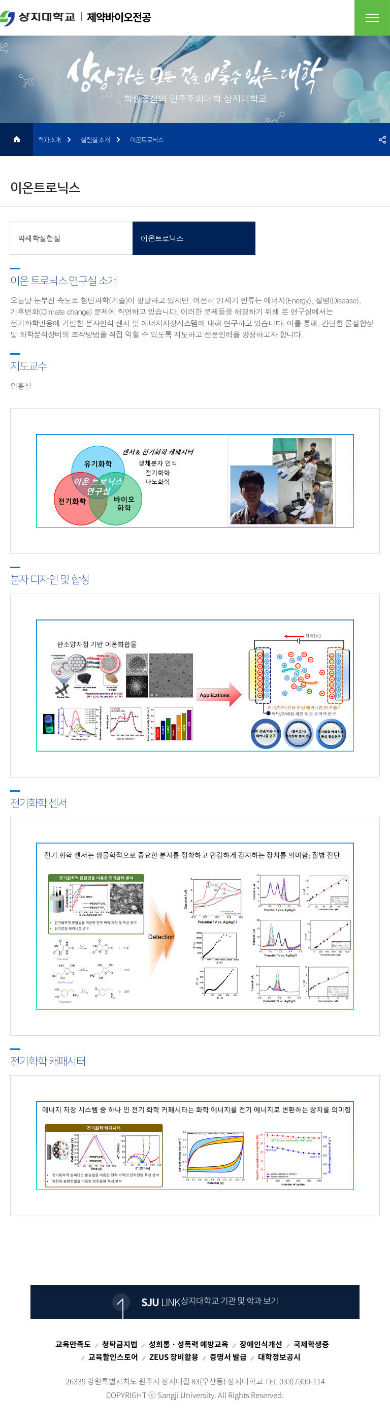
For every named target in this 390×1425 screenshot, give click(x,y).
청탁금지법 (120, 1344)
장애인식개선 (261, 1344)
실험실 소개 (95, 139)
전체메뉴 (372, 18)
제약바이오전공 (75, 17)
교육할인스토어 (113, 1357)
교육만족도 (73, 1344)
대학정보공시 (279, 1357)
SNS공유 (382, 139)
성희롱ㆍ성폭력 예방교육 (189, 1344)
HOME (16, 139)
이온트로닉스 (147, 139)
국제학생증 (311, 1344)
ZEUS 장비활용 (174, 1357)
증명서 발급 (228, 1357)
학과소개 (49, 139)
